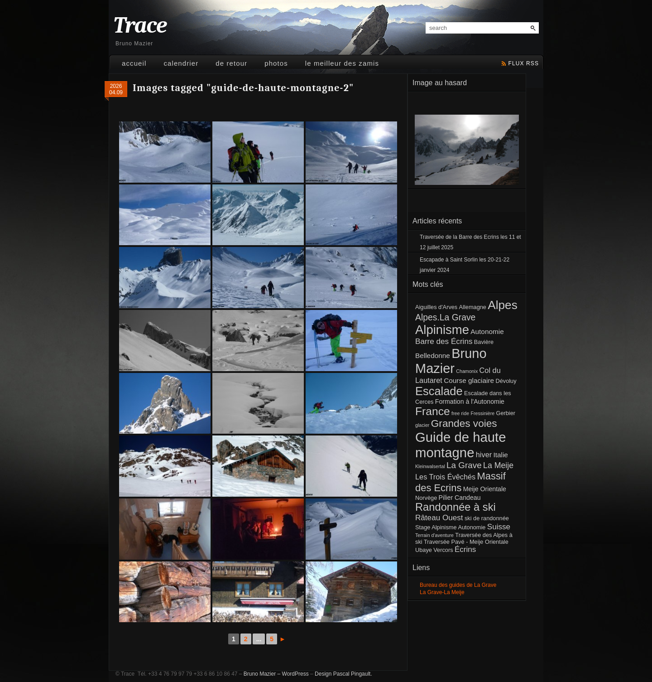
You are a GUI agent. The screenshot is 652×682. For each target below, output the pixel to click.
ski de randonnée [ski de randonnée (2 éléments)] (487, 518)
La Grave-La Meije (442, 592)
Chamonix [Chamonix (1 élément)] (467, 371)
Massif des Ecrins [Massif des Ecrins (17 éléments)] (460, 481)
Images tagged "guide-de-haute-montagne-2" (243, 88)
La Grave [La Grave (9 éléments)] (464, 465)
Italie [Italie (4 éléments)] (500, 455)
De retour (231, 63)
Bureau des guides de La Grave (458, 585)
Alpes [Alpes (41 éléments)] (502, 305)
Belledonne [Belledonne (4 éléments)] (432, 355)
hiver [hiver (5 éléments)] (484, 454)
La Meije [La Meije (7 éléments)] (498, 465)
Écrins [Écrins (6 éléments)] (465, 549)
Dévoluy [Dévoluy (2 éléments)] (505, 380)
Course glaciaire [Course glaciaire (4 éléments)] (469, 380)
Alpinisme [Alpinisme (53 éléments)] (442, 330)
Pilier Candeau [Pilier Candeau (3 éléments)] (460, 497)
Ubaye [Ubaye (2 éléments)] (423, 550)
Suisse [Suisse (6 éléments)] (498, 526)
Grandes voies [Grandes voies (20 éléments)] (464, 423)
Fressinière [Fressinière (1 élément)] (482, 413)
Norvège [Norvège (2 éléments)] (426, 497)
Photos (276, 63)
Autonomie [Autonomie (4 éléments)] (486, 331)
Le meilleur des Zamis (342, 63)
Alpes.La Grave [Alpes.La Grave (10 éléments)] (445, 317)
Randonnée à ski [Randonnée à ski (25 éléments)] (455, 507)
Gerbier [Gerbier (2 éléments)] (505, 413)
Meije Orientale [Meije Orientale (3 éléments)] (484, 489)
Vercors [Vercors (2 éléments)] (443, 550)
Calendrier (180, 63)
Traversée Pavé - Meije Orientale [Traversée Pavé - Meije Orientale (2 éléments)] (466, 541)
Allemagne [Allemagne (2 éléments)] (472, 307)
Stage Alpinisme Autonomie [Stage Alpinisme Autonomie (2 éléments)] (450, 527)
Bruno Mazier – (262, 674)
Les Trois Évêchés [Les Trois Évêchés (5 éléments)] (445, 477)
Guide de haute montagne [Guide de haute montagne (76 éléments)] (460, 445)
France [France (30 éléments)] (432, 411)
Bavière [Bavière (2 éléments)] (484, 342)
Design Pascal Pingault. (343, 674)
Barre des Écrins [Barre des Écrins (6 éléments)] (443, 341)
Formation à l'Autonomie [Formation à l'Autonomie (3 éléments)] (469, 401)
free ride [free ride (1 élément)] (460, 413)
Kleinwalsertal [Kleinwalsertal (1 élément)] (430, 466)
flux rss (523, 63)
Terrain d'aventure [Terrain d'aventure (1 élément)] (434, 535)
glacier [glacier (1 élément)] (422, 425)
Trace (140, 25)
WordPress (295, 674)
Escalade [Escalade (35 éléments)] (439, 391)
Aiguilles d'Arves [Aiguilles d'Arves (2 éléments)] (436, 307)
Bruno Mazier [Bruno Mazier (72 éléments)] (451, 361)
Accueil (134, 63)
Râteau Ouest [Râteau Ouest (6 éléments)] (439, 517)
